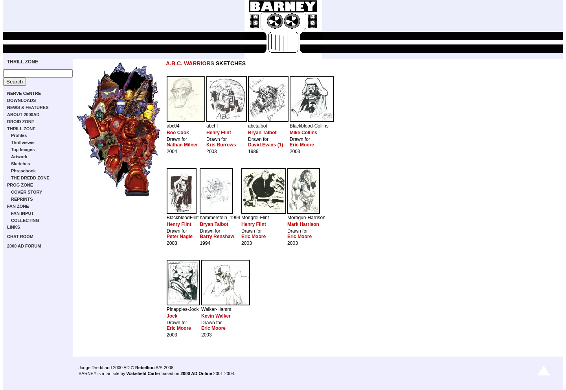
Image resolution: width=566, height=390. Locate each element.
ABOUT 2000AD (23, 114)
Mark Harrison (303, 224)
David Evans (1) (265, 145)
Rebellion (145, 367)
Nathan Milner (182, 145)
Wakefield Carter (143, 373)
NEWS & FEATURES (28, 107)
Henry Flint (218, 132)
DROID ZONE (20, 121)
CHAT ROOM (20, 236)
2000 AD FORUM (24, 246)
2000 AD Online (196, 373)
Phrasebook (23, 170)
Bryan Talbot (262, 132)
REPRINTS (22, 199)
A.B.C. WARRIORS (190, 63)
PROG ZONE (20, 185)
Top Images (23, 149)
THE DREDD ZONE (30, 178)
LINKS (13, 227)
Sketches (20, 163)
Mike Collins (303, 132)
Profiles (19, 135)
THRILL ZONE (22, 62)
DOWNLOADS (21, 100)
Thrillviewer (23, 142)
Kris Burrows (221, 145)
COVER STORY (26, 192)
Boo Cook (178, 132)
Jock (172, 316)
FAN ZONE (18, 206)
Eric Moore (302, 145)
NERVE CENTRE (24, 93)
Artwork (19, 156)
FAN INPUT (22, 213)
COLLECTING (25, 220)
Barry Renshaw (217, 236)
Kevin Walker (216, 316)
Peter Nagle (180, 236)
